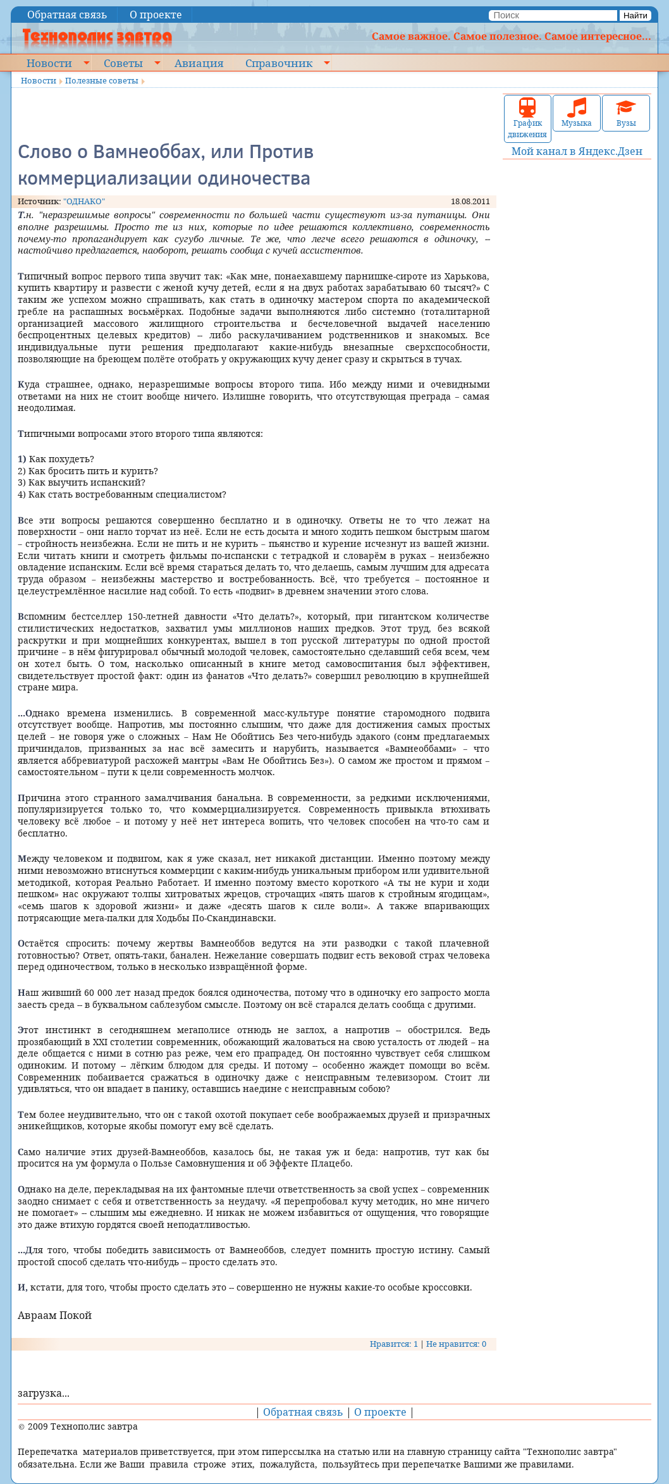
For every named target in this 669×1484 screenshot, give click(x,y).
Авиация (199, 62)
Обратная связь (67, 14)
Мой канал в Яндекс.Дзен (577, 151)
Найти (635, 15)
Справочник (278, 62)
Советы (123, 62)
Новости (49, 62)
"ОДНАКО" (84, 201)
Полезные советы (101, 80)
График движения (527, 118)
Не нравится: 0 (456, 1343)
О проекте (156, 14)
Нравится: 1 (394, 1343)
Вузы (626, 112)
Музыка (577, 112)
